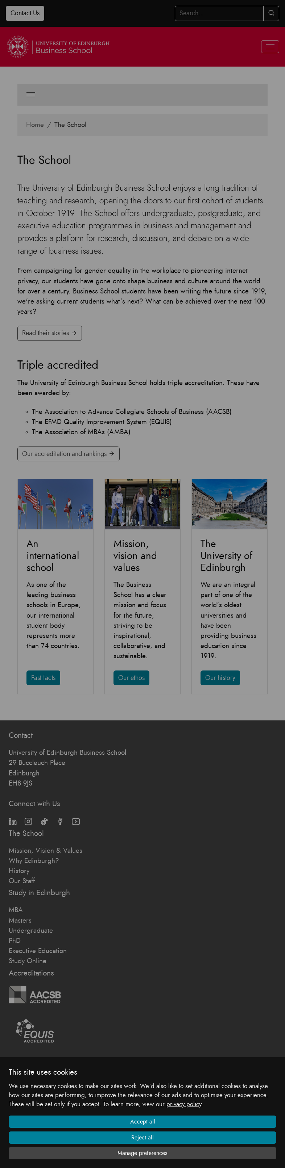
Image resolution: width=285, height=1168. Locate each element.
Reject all (142, 1138)
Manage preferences (142, 1153)
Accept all (142, 1122)
